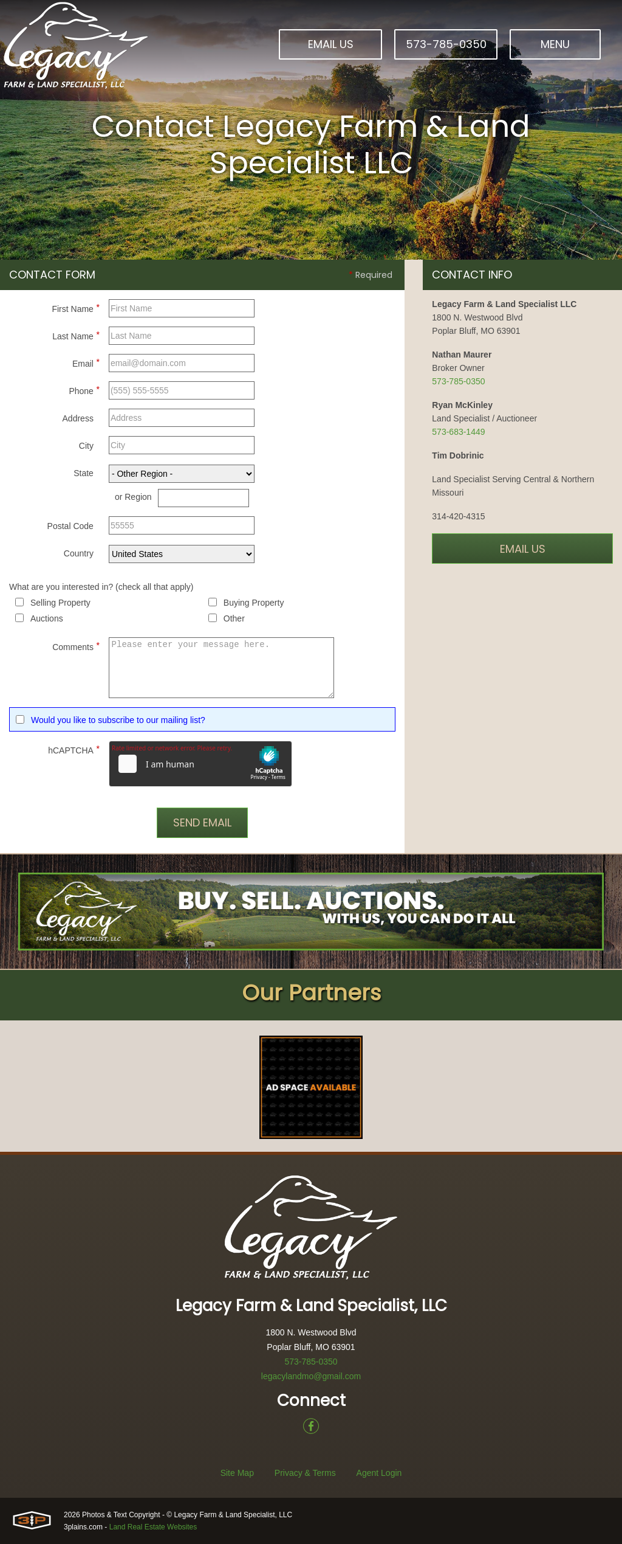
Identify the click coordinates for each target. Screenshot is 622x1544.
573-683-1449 (458, 432)
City (86, 446)
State (83, 473)
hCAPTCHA (74, 748)
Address (78, 418)
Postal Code (70, 526)
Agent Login (379, 1473)
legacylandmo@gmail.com (311, 1376)
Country (79, 553)
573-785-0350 (446, 44)
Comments (76, 645)
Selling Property (60, 603)
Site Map (237, 1473)
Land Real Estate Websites (153, 1527)
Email (86, 362)
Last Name (76, 334)
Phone (84, 389)
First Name (75, 307)
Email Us (331, 44)
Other (234, 618)
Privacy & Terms (305, 1473)
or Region (133, 497)
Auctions (46, 618)
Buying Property (254, 603)
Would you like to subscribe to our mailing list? (118, 720)
